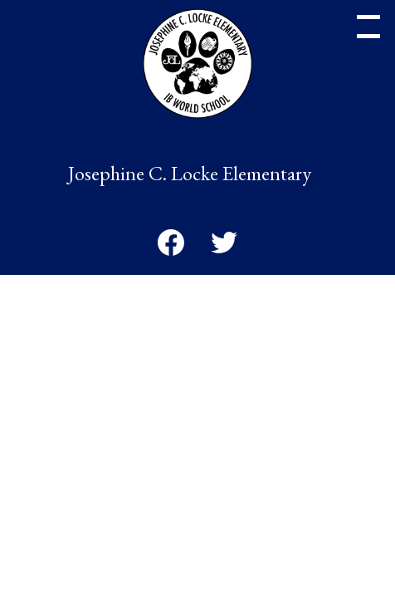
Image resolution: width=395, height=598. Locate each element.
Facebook (171, 245)
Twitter (224, 245)
